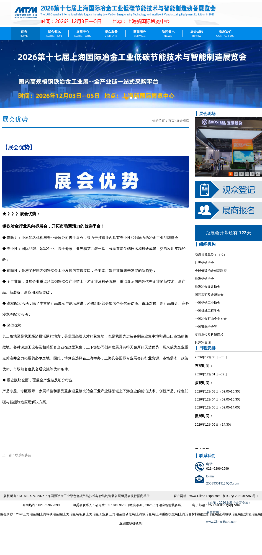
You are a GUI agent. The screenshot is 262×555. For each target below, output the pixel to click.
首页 (24, 33)
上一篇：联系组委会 (16, 455)
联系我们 (225, 33)
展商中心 (82, 33)
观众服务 (111, 33)
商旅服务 (139, 33)
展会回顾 (196, 33)
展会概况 (54, 33)
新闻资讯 (168, 33)
